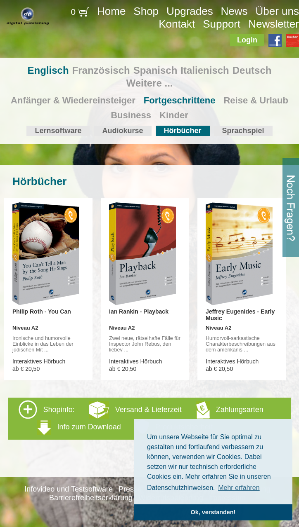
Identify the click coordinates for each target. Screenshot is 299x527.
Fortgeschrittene (180, 100)
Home (111, 11)
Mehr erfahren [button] (239, 487)
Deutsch (252, 70)
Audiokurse (122, 130)
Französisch (101, 70)
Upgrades (189, 11)
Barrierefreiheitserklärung (91, 498)
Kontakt (177, 24)
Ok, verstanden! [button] (213, 512)
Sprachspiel (243, 130)
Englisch (48, 70)
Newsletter (273, 24)
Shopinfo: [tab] (141, 418)
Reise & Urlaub (255, 100)
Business (131, 115)
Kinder (173, 115)
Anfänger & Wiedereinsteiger (73, 100)
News (234, 11)
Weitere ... (149, 83)
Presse (130, 489)
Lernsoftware (58, 130)
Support (221, 24)
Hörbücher (183, 130)
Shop (146, 11)
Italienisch (204, 70)
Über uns (277, 11)
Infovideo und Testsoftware (68, 489)
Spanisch (155, 70)
